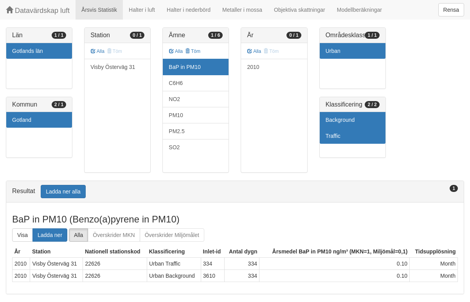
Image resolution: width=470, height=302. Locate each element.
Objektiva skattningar (299, 10)
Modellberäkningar (359, 10)
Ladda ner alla (63, 191)
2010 (253, 67)
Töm (192, 51)
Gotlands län (27, 51)
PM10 (176, 115)
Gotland (21, 120)
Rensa (451, 10)
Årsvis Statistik (99, 10)
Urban (333, 51)
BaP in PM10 (184, 67)
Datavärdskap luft (38, 10)
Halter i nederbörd (189, 10)
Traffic (333, 136)
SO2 (174, 147)
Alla (97, 51)
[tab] (235, 192)
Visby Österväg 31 (112, 67)
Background (340, 120)
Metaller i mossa (242, 10)
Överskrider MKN (114, 235)
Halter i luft (142, 10)
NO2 (174, 99)
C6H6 (176, 83)
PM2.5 (176, 131)
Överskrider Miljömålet (172, 235)
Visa (22, 235)
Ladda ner (50, 235)
